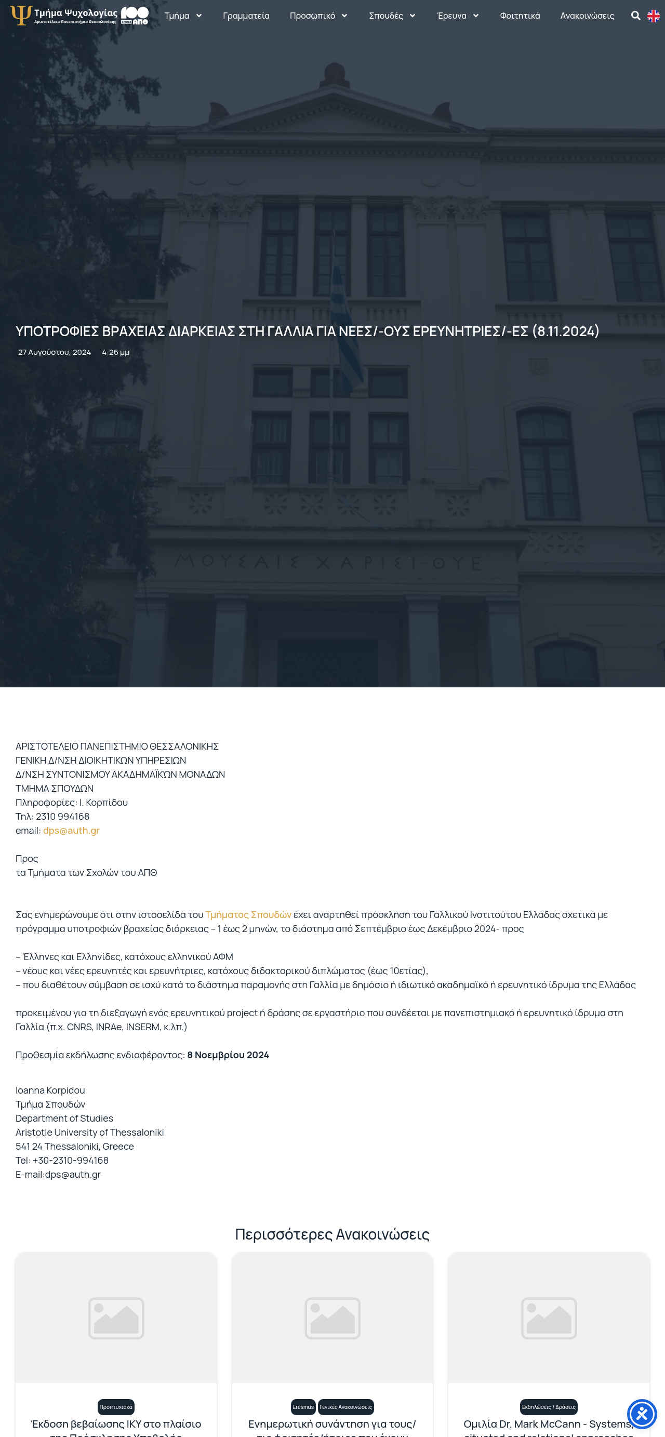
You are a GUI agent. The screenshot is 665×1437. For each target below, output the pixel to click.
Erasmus (303, 1407)
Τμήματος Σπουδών (248, 914)
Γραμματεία (246, 15)
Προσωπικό (319, 15)
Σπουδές (393, 15)
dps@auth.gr (71, 830)
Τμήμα (184, 15)
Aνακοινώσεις (588, 15)
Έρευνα (458, 15)
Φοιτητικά (520, 15)
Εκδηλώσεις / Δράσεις (549, 1407)
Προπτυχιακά (116, 1407)
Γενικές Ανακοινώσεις (346, 1407)
